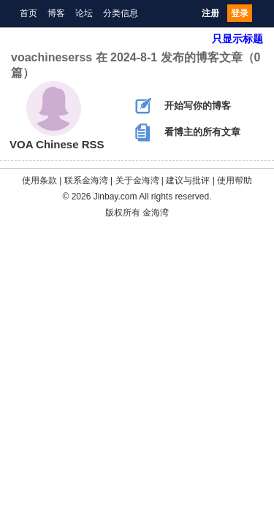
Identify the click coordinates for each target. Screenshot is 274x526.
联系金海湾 (86, 180)
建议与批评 (188, 180)
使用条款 (39, 180)
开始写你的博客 (183, 106)
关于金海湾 (137, 180)
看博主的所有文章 (187, 132)
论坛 (84, 13)
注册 (210, 13)
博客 (56, 13)
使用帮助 (234, 180)
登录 (239, 13)
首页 (28, 13)
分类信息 (120, 13)
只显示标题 (237, 39)
